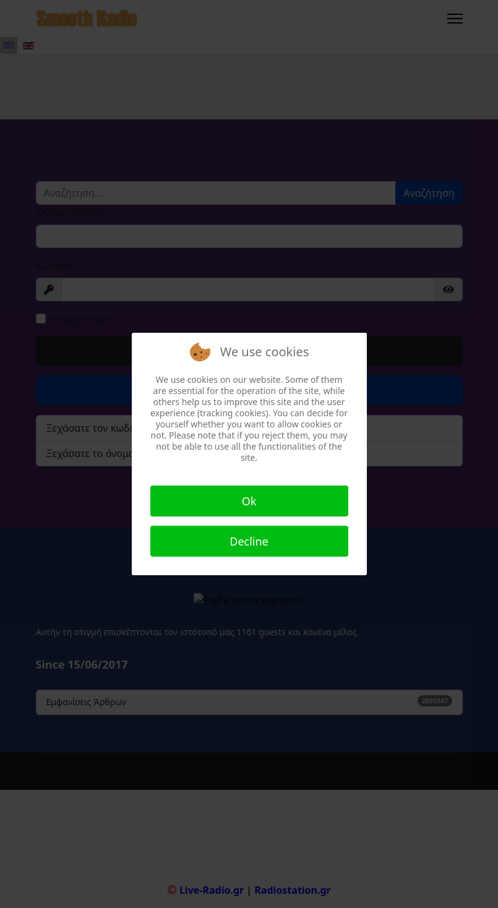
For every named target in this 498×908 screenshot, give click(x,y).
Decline (249, 541)
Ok (249, 501)
